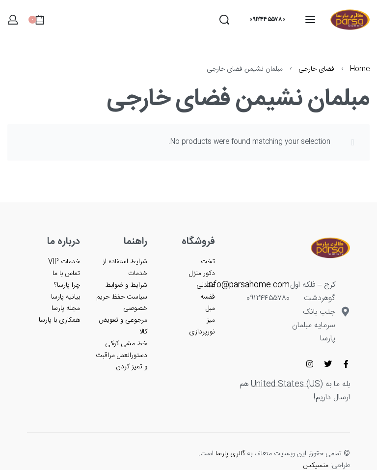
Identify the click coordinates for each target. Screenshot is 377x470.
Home (360, 69)
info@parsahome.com (248, 285)
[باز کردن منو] (310, 20)
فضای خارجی (316, 69)
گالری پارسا (230, 454)
